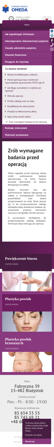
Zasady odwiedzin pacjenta (20, 48)
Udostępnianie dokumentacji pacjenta (26, 41)
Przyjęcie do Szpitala (17, 61)
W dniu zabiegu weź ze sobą (20, 101)
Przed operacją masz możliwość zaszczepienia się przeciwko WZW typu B (24, 81)
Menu (27, 24)
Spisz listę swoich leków (19, 116)
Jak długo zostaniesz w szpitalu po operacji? (23, 89)
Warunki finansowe (15, 55)
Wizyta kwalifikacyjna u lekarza (22, 74)
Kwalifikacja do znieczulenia (20, 106)
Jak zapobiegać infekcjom (19, 34)
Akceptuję (29, 441)
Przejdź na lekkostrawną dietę (21, 111)
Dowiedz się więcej (33, 435)
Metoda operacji (15, 95)
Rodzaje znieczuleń (16, 128)
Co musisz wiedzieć (16, 68)
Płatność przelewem (16, 135)
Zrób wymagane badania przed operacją (28, 121)
